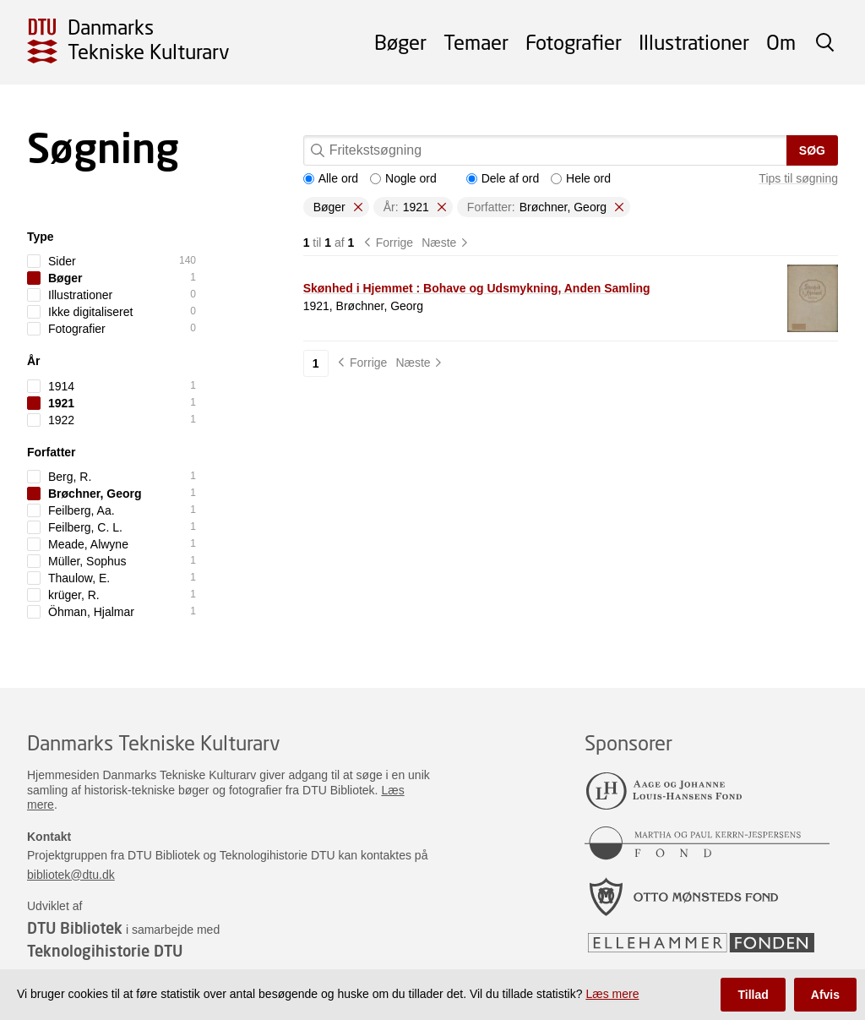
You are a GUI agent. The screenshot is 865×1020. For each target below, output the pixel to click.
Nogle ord (403, 178)
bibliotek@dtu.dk (71, 874)
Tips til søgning (798, 178)
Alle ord (330, 178)
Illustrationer (694, 42)
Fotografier (573, 42)
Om (781, 42)
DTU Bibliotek (74, 928)
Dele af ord (502, 178)
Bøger (400, 42)
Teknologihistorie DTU (104, 950)
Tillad (752, 994)
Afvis (825, 994)
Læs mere (612, 994)
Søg (812, 150)
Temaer (476, 42)
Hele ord (581, 178)
